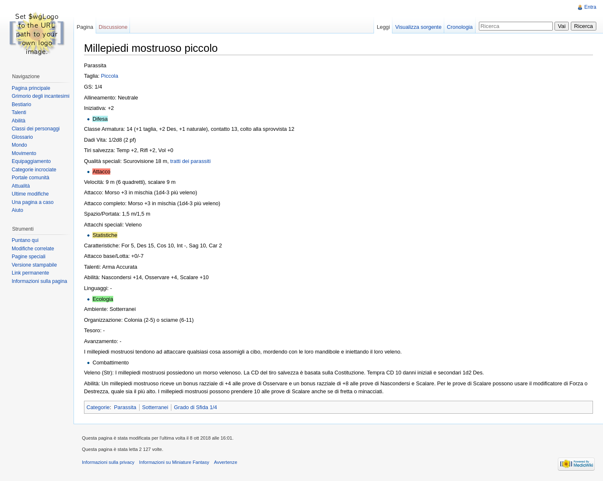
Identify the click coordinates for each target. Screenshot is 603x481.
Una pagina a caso (32, 202)
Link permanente (30, 273)
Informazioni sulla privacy (108, 462)
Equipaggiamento (31, 161)
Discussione (113, 27)
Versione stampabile (34, 265)
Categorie (98, 407)
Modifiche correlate (33, 249)
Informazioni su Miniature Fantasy (174, 462)
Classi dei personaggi (36, 129)
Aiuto (17, 210)
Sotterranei (155, 407)
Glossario (22, 137)
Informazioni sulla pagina (39, 281)
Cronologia (460, 27)
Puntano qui (25, 240)
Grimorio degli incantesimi (40, 96)
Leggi (383, 27)
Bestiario (21, 104)
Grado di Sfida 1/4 (195, 407)
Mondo (19, 145)
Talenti (19, 112)
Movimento (24, 153)
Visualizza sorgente (418, 27)
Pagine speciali (29, 257)
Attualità (21, 186)
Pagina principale (31, 88)
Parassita (125, 407)
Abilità (18, 121)
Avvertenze (225, 462)
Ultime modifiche (30, 194)
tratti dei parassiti (190, 161)
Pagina (84, 27)
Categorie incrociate (34, 170)
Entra (590, 7)
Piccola (109, 76)
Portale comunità (30, 178)
